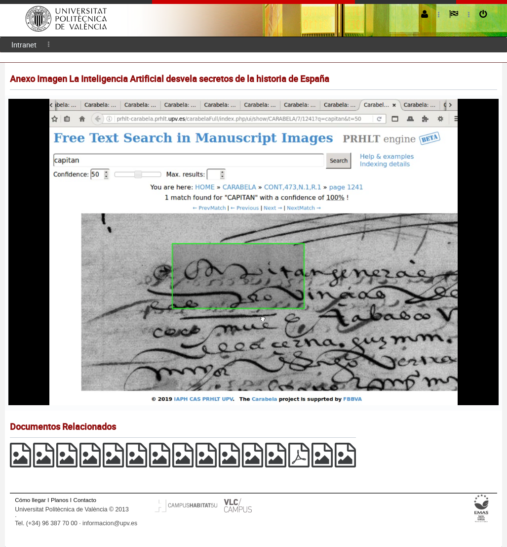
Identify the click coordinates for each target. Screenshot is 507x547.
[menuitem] (23, 44)
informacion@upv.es (109, 523)
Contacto (85, 500)
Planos (60, 500)
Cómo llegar (30, 500)
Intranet (24, 44)
